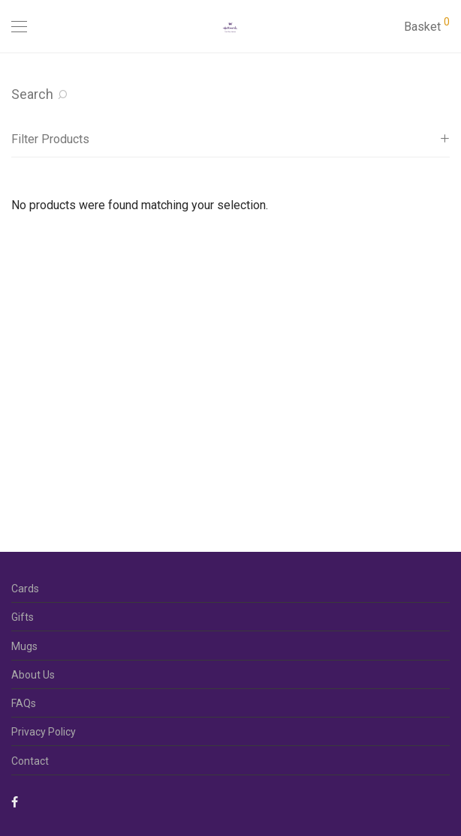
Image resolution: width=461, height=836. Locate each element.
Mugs (24, 646)
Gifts (22, 617)
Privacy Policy (43, 732)
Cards (25, 589)
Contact (30, 761)
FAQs (23, 703)
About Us (33, 675)
